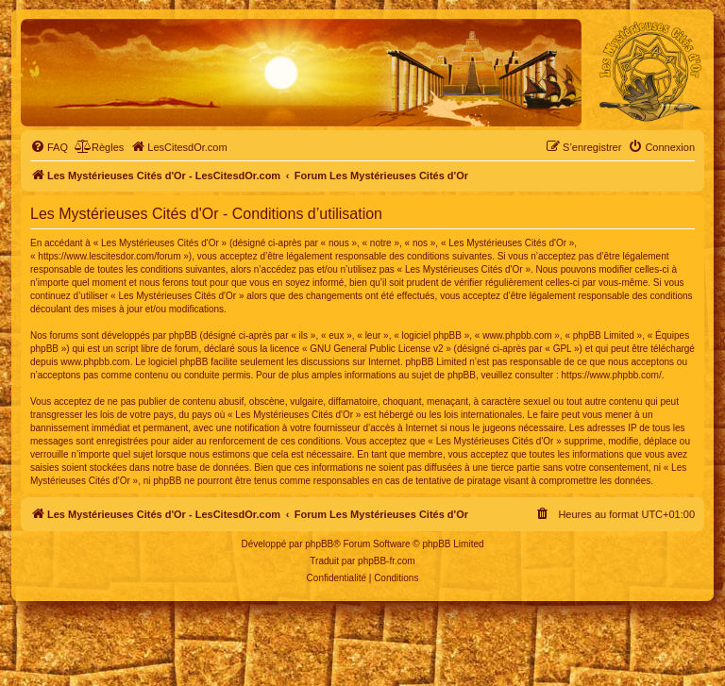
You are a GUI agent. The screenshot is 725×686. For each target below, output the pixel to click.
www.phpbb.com (94, 362)
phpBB (319, 544)
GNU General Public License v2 (376, 348)
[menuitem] (49, 147)
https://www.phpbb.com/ (612, 375)
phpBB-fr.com (386, 561)
